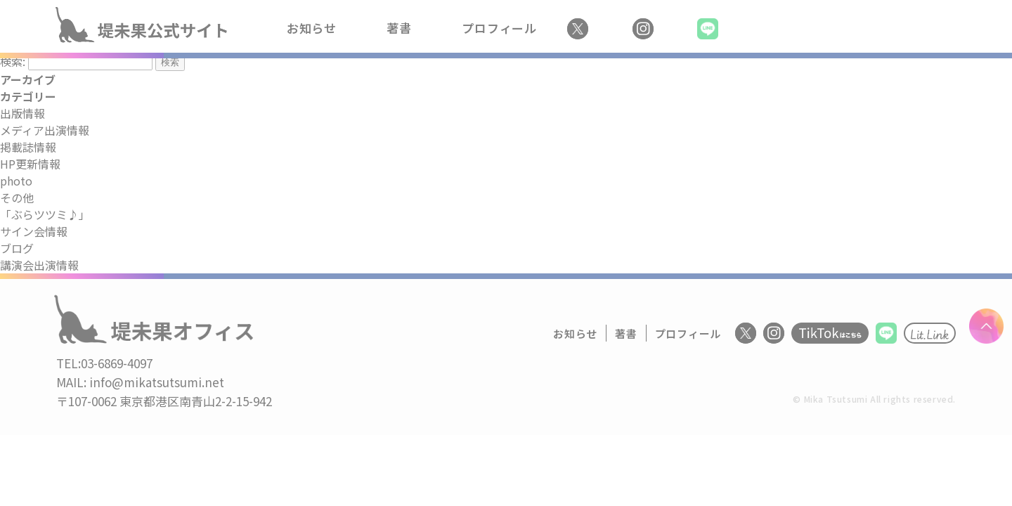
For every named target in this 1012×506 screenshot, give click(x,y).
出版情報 (22, 113)
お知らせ (312, 28)
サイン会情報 (33, 231)
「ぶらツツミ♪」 (45, 214)
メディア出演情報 (44, 130)
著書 (399, 28)
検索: (12, 61)
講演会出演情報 (39, 265)
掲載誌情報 (28, 146)
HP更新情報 (30, 163)
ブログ (17, 248)
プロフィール (499, 28)
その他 (17, 197)
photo (16, 180)
